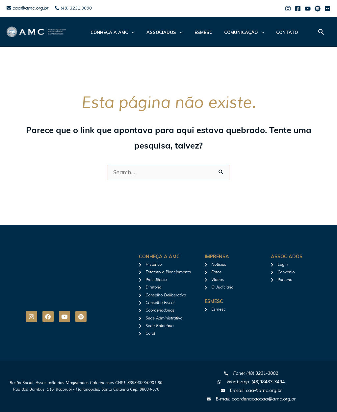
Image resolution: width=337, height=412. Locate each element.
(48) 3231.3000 (73, 8)
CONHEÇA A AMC (107, 32)
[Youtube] (308, 9)
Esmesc (193, 32)
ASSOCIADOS (155, 32)
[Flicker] (327, 9)
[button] (321, 32)
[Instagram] (288, 9)
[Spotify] (318, 9)
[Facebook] (298, 9)
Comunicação (227, 32)
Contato (269, 32)
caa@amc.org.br (27, 8)
